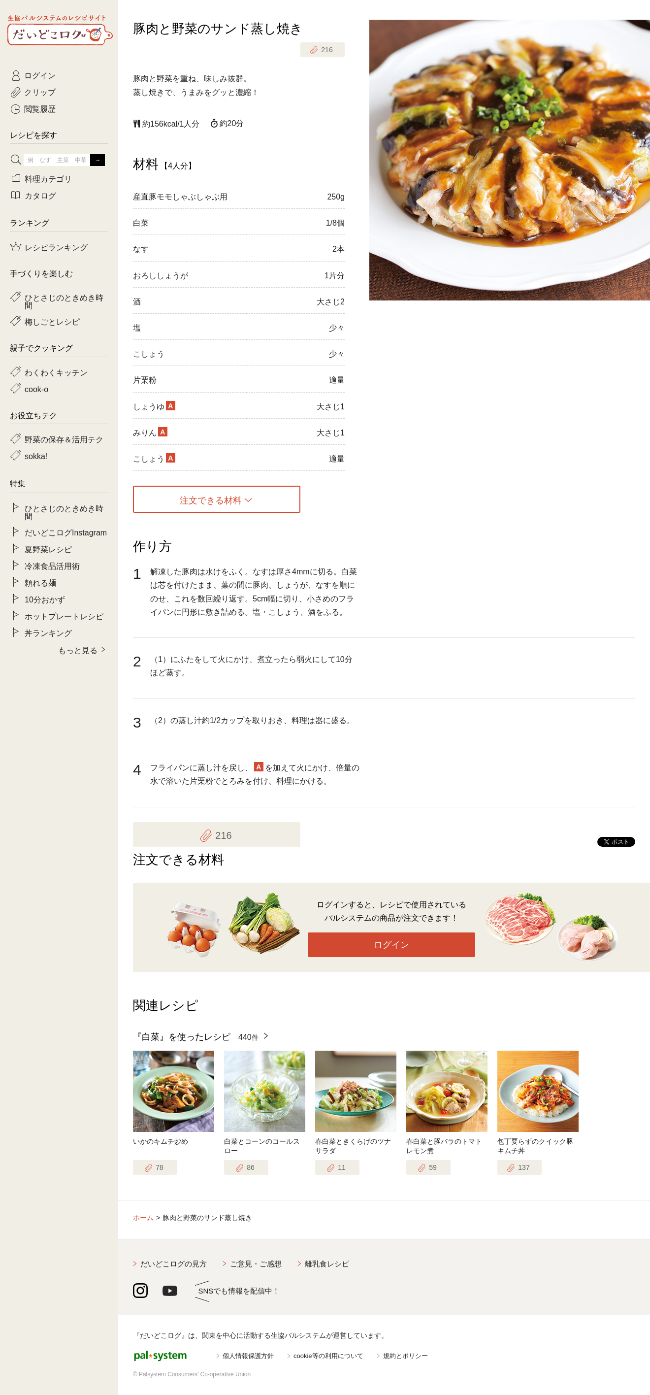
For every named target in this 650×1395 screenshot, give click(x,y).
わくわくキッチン (56, 372)
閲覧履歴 (40, 108)
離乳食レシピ (327, 1264)
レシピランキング (56, 247)
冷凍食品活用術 (52, 565)
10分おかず (45, 599)
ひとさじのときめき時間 (64, 301)
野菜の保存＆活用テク (64, 439)
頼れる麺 (40, 582)
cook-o (36, 389)
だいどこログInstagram (66, 532)
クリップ (40, 92)
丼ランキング (48, 632)
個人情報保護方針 (248, 1356)
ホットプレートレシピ (64, 616)
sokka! (36, 456)
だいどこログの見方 (173, 1264)
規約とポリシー (405, 1356)
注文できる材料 (211, 499)
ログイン (391, 945)
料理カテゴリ (48, 178)
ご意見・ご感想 (256, 1264)
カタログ (40, 195)
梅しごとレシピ (52, 321)
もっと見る (78, 650)
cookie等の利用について (328, 1356)
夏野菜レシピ (48, 549)
